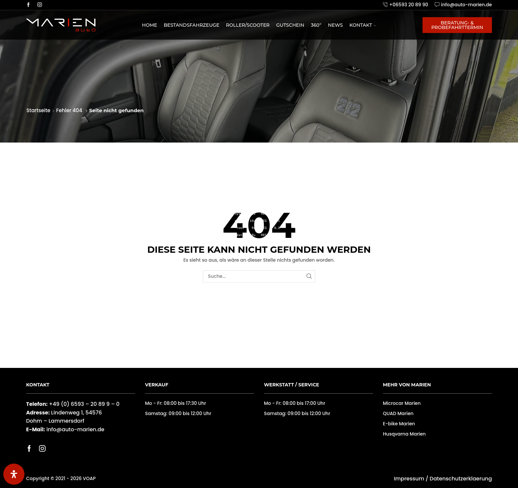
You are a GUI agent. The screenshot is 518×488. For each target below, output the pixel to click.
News (335, 25)
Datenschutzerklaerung (461, 478)
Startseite (38, 110)
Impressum (409, 478)
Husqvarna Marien (404, 434)
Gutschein (290, 25)
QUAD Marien (398, 413)
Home (149, 25)
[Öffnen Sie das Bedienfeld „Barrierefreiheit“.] (13, 474)
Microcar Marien (402, 403)
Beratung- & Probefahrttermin (457, 25)
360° (316, 25)
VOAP (89, 478)
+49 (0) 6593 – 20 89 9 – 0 (84, 404)
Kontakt (363, 25)
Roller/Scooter (248, 25)
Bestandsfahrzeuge (191, 25)
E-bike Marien (399, 423)
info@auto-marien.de (75, 429)
